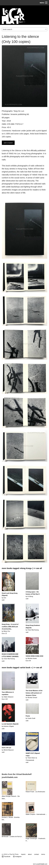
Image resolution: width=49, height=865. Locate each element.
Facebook (6, 856)
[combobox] (24, 29)
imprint (23, 854)
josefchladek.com (42, 864)
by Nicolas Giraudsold (34, 695)
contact (36, 854)
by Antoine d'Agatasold (10, 726)
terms (43, 854)
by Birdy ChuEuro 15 (10, 628)
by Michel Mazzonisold (8, 750)
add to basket (8, 143)
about (30, 854)
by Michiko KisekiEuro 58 (34, 658)
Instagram (17, 856)
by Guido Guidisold (30, 718)
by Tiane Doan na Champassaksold (33, 757)
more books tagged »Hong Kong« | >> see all (22, 568)
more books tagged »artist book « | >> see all (22, 668)
